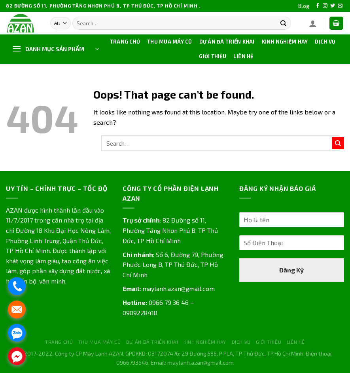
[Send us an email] (340, 6)
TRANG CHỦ (125, 41)
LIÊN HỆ (243, 56)
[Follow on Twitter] (332, 6)
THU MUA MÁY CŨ (169, 41)
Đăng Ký (291, 270)
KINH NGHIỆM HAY (285, 41)
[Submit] (283, 23)
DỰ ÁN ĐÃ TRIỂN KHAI (227, 41)
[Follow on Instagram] (325, 6)
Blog (303, 6)
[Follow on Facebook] (317, 6)
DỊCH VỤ (325, 41)
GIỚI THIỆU (212, 56)
